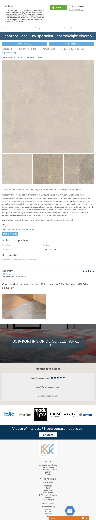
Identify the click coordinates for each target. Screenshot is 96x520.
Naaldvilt (47, 497)
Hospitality (48, 509)
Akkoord (60, 7)
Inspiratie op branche (48, 470)
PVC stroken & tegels (48, 495)
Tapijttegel (48, 486)
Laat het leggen (48, 467)
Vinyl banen (48, 493)
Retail (48, 516)
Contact (48, 435)
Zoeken (48, 472)
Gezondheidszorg (48, 507)
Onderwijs (48, 514)
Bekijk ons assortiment (48, 465)
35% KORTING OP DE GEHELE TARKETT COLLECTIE (48, 343)
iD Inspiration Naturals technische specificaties (19, 260)
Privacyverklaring (76, 10)
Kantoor (48, 511)
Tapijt (48, 488)
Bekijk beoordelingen (48, 396)
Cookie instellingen (76, 6)
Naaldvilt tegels (48, 500)
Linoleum (48, 491)
